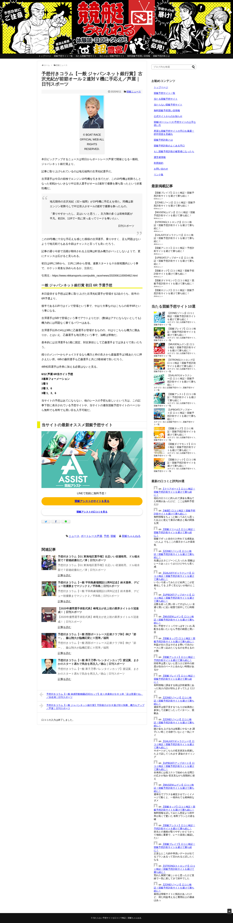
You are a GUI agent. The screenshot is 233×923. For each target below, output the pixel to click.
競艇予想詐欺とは (161, 56)
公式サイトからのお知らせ (168, 116)
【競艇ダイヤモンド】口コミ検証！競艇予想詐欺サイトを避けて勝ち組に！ (181, 447)
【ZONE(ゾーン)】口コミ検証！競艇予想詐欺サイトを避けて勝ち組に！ (181, 316)
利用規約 (158, 163)
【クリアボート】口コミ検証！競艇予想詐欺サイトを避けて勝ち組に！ (174, 492)
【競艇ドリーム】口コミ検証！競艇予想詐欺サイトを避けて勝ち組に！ (174, 532)
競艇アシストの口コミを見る (92, 512)
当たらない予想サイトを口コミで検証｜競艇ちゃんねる (117, 918)
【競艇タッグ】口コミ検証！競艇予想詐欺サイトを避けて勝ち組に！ (181, 431)
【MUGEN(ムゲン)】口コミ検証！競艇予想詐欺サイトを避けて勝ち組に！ (181, 347)
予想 (106, 536)
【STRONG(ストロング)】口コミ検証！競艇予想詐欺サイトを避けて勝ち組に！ (174, 225)
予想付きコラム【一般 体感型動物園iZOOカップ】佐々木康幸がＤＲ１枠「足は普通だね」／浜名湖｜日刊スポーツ (91, 695)
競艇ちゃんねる (131, 536)
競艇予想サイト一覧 (63, 56)
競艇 (113, 536)
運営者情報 (160, 157)
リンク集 (158, 174)
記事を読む (64, 575)
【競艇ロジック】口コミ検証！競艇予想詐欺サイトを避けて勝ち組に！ (181, 462)
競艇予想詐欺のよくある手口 (169, 145)
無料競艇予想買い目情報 (138, 56)
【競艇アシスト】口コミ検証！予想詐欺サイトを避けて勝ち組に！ (181, 397)
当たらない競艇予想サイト (111, 56)
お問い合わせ (161, 169)
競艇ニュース (134, 91)
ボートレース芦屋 (91, 536)
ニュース (74, 536)
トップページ (45, 56)
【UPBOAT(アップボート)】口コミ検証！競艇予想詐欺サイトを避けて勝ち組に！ (174, 260)
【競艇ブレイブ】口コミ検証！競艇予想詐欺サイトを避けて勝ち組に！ (181, 331)
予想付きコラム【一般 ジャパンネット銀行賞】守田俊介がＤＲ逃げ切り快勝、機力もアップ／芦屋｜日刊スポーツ (91, 706)
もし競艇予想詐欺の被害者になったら (174, 151)
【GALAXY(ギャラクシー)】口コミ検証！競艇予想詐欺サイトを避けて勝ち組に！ (174, 238)
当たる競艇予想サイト (86, 56)
